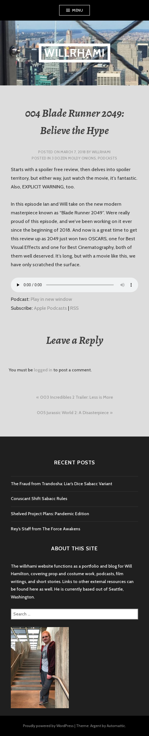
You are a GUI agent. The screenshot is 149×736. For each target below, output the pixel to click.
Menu (77, 10)
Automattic (116, 725)
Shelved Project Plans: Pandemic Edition (50, 513)
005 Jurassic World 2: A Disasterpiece (73, 412)
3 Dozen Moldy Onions (74, 158)
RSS (74, 308)
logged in (43, 369)
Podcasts (107, 158)
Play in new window (51, 299)
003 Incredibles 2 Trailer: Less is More (76, 397)
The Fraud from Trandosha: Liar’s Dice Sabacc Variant (61, 483)
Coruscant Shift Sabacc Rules (39, 498)
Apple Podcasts (50, 308)
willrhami (74, 52)
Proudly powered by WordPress (48, 725)
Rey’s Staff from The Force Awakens (45, 528)
